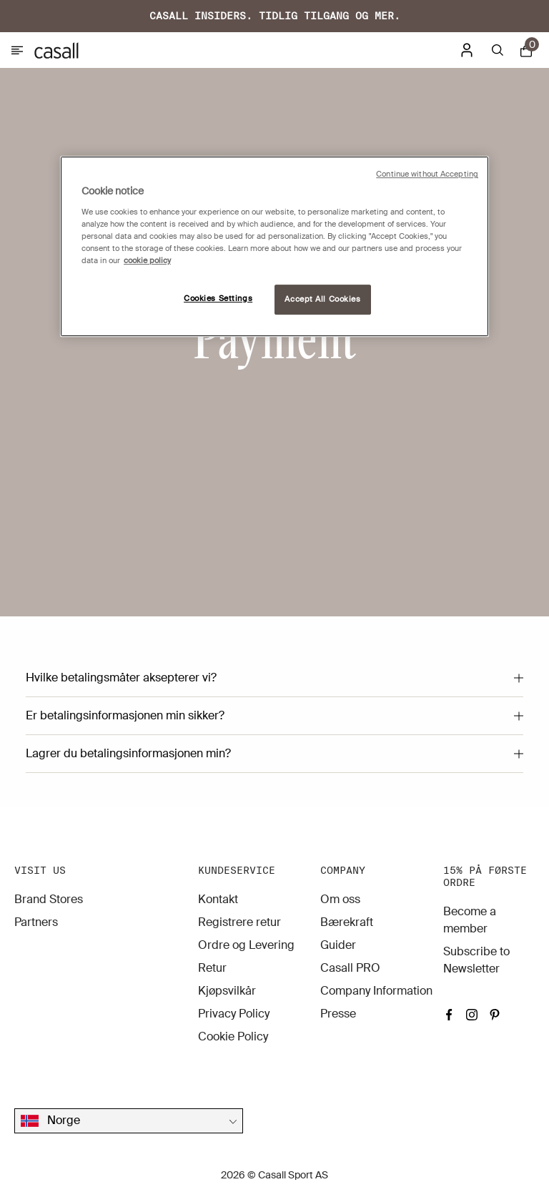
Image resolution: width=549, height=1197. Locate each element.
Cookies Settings (218, 298)
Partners (36, 922)
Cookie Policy (233, 1036)
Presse (338, 1013)
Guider (338, 944)
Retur (212, 967)
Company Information (376, 990)
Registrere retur (239, 922)
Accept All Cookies (322, 299)
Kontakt (218, 899)
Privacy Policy (233, 1013)
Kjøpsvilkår (227, 990)
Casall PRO (350, 967)
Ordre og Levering (246, 944)
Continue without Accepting (427, 174)
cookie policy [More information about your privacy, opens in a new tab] (147, 260)
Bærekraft (346, 922)
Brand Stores (48, 899)
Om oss (340, 899)
